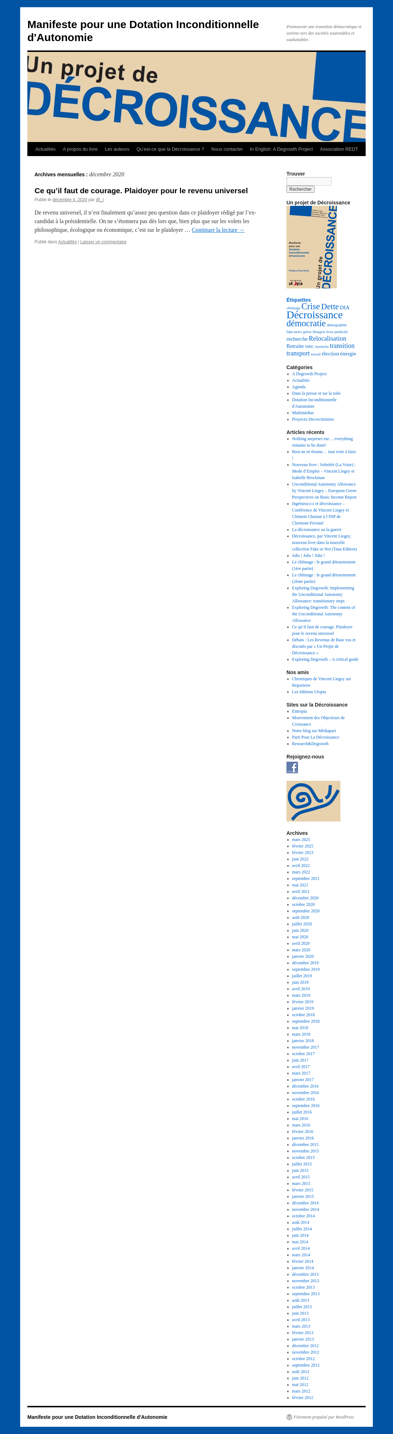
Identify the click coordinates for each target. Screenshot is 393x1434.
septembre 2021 (306, 878)
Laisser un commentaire (103, 241)
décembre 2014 (305, 1202)
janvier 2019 (303, 1008)
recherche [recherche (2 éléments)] (297, 339)
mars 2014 (301, 1254)
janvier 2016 (303, 1138)
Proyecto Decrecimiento (313, 419)
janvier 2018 (303, 1040)
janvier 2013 (303, 1339)
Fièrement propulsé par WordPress (324, 1417)
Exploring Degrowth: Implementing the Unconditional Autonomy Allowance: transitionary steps (323, 594)
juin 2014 (300, 1235)
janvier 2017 (303, 1079)
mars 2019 (301, 995)
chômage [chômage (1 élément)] (293, 308)
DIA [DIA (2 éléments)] (345, 307)
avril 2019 (301, 988)
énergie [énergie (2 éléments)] (348, 353)
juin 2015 (300, 1170)
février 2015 (302, 1189)
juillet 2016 (302, 1112)
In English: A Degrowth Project (281, 149)
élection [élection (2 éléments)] (330, 353)
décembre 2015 (305, 1144)
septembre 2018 (306, 1021)
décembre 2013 (305, 1274)
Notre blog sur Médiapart (314, 730)
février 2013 (302, 1332)
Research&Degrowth (310, 743)
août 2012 (301, 1371)
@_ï (100, 199)
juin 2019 (300, 982)
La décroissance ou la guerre (317, 529)
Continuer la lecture (218, 230)
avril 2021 (301, 891)
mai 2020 (300, 936)
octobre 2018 (303, 1014)
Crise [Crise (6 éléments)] (310, 306)
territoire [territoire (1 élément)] (322, 347)
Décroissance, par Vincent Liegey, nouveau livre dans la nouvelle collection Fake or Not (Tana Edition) (324, 543)
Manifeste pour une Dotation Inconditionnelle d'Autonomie (97, 1417)
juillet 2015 (302, 1164)
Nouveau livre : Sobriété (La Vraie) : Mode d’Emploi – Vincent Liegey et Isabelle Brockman (324, 471)
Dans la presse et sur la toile (316, 393)
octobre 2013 (303, 1287)
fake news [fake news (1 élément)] (294, 332)
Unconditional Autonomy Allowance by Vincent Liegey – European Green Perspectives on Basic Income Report (324, 491)
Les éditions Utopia (309, 691)
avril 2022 (301, 865)
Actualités (45, 149)
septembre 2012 (306, 1365)
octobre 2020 (303, 904)
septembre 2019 (306, 969)
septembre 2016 (306, 1105)
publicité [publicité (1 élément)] (341, 332)
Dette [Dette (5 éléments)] (330, 306)
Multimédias (303, 412)
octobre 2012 (303, 1358)
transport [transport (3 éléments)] (298, 353)
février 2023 (302, 852)
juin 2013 (300, 1313)
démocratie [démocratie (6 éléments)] (306, 323)
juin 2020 (300, 930)
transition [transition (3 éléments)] (342, 345)
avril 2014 (301, 1248)
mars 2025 (301, 839)
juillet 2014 (302, 1228)
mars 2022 (301, 872)
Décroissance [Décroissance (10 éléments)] (314, 314)
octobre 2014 (303, 1215)
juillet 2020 (302, 923)
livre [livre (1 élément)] (330, 332)
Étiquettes (298, 300)
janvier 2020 (303, 956)
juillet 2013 (302, 1306)
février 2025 (302, 846)
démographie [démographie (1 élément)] (337, 325)
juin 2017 (300, 1060)
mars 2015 (301, 1183)
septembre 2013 (306, 1293)
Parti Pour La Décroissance (315, 737)
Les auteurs (117, 149)
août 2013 (301, 1300)
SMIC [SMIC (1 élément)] (309, 347)
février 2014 (302, 1261)
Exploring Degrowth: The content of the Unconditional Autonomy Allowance (323, 614)
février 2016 (302, 1131)
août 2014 (301, 1222)
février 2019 (302, 1001)
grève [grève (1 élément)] (307, 332)
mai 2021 (300, 885)
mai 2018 (300, 1027)
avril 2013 (301, 1319)
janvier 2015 (303, 1196)
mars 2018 (301, 1034)
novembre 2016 (305, 1092)
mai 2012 (300, 1384)
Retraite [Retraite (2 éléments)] (295, 346)
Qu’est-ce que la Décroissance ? (170, 149)
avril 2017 (301, 1066)
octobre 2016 (303, 1099)
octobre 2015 (303, 1157)
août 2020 (301, 917)
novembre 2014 (305, 1209)
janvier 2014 (303, 1267)
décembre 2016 (305, 1086)
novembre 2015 (305, 1151)
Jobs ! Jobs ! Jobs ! (308, 555)
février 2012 (302, 1397)
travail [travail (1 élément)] (316, 354)
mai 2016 (300, 1118)
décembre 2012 (305, 1345)
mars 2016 (301, 1125)
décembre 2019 (305, 962)
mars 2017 (301, 1073)
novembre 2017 (305, 1047)
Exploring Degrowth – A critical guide (325, 659)
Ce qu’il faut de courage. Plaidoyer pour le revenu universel (141, 190)
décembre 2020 (305, 897)
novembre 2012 (305, 1352)
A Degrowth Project (309, 373)
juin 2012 (300, 1378)
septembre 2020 (306, 910)
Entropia (299, 711)
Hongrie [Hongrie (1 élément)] (319, 332)
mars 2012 (301, 1391)
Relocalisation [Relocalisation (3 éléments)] (327, 338)
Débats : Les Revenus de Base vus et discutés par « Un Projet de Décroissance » (324, 646)
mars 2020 (301, 949)
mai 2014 (300, 1241)
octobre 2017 (303, 1053)
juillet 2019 (302, 975)
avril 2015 (301, 1176)
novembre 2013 (305, 1280)
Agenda (299, 386)
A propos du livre (80, 149)
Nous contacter (227, 149)
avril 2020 (301, 943)
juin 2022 (300, 859)
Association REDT (339, 149)
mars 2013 (301, 1326)
